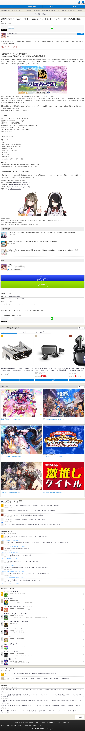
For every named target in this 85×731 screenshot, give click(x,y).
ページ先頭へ (80, 717)
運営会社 (31, 722)
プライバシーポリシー (40, 722)
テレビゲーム (43, 332)
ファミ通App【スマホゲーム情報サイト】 (11, 10)
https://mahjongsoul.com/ (14, 296)
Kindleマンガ (22, 332)
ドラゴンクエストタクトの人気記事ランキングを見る (13, 577)
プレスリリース (36, 10)
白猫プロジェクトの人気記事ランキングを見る (11, 552)
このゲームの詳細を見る (15, 269)
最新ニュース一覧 (26, 10)
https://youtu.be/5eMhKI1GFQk (21, 182)
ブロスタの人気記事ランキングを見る (10, 558)
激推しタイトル (46, 14)
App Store (42, 278)
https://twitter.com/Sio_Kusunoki (20, 187)
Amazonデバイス (32, 332)
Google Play (42, 284)
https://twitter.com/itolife (14, 189)
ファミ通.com (57, 722)
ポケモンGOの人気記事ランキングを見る (10, 583)
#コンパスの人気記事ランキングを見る (10, 540)
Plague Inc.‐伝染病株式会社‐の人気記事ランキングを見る (13, 571)
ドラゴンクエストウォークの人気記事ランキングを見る (13, 546)
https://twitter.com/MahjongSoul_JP (18, 184)
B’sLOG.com (65, 722)
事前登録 (37, 14)
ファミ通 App (6, 2)
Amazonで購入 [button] (17, 380)
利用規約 (25, 722)
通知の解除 (50, 722)
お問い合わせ (18, 722)
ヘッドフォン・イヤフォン (9, 332)
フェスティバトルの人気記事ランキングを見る (11, 565)
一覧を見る (81, 328)
